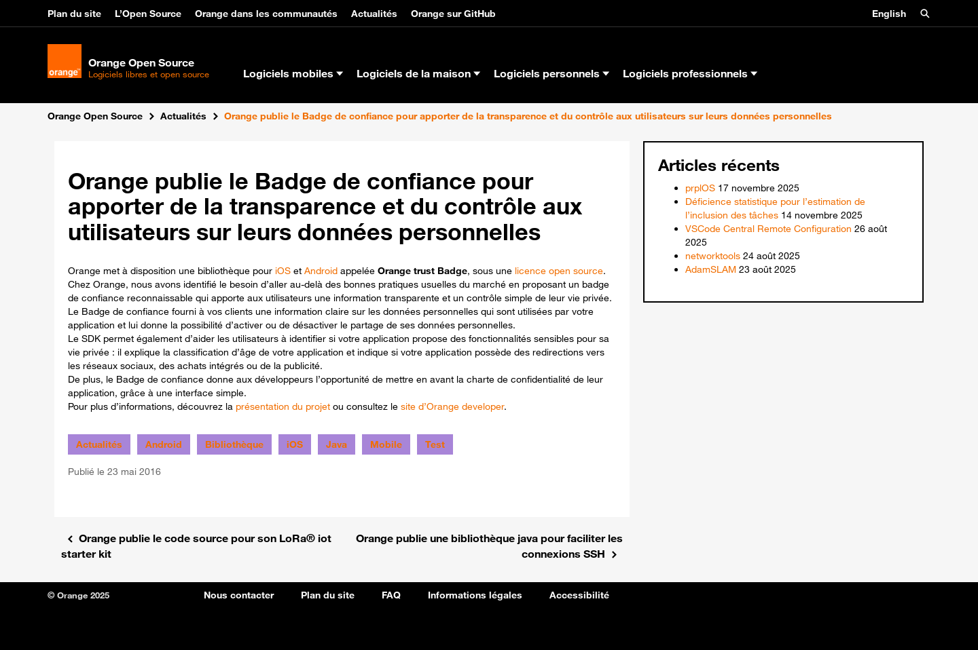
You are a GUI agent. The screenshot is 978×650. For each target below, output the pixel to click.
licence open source (559, 271)
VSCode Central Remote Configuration (768, 229)
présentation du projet (283, 406)
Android (321, 271)
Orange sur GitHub (453, 13)
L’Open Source (148, 13)
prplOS (700, 188)
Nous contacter (239, 595)
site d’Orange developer (452, 406)
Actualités (374, 13)
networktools (712, 256)
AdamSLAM (710, 269)
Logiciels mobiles (293, 73)
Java (336, 444)
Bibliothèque (234, 444)
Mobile (386, 444)
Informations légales (475, 595)
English (889, 13)
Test (435, 444)
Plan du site (74, 13)
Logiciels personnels (551, 73)
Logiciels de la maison (418, 73)
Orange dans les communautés (266, 13)
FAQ (391, 595)
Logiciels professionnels (690, 73)
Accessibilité (579, 595)
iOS (283, 271)
